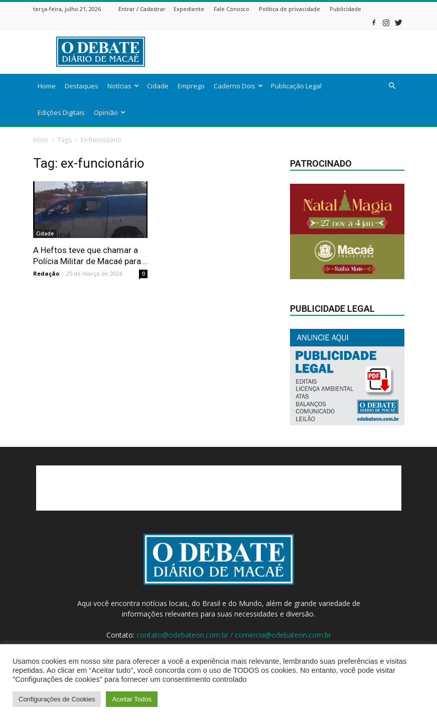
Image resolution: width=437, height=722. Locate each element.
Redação (46, 273)
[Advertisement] (286, 52)
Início (40, 140)
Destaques (81, 85)
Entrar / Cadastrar (142, 9)
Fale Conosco (231, 9)
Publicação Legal (296, 85)
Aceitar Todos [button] (132, 699)
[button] (392, 86)
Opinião (109, 112)
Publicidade (345, 9)
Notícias (123, 85)
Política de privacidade (289, 9)
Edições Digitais (61, 112)
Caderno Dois (238, 85)
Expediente (189, 9)
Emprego (191, 85)
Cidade (158, 85)
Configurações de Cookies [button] (57, 699)
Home (47, 85)
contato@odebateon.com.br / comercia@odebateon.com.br (233, 635)
